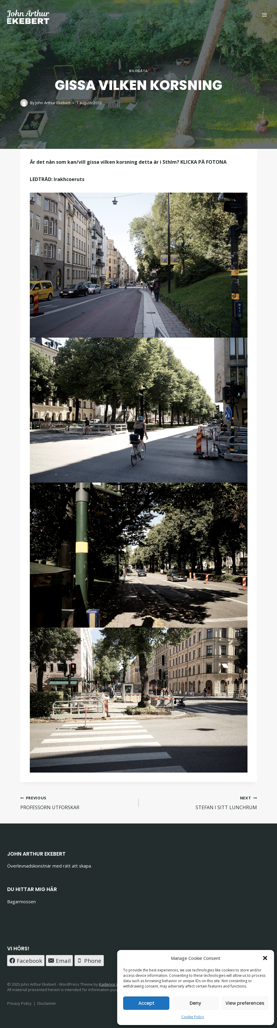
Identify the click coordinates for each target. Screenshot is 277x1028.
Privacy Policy (19, 1003)
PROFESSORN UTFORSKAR (77, 802)
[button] (265, 958)
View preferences (244, 1003)
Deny (195, 1003)
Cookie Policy (192, 1016)
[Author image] (24, 103)
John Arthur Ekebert (52, 102)
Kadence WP (110, 984)
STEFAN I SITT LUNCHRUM (200, 802)
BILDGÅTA (138, 70)
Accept (146, 1003)
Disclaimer (46, 1003)
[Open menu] (264, 14)
